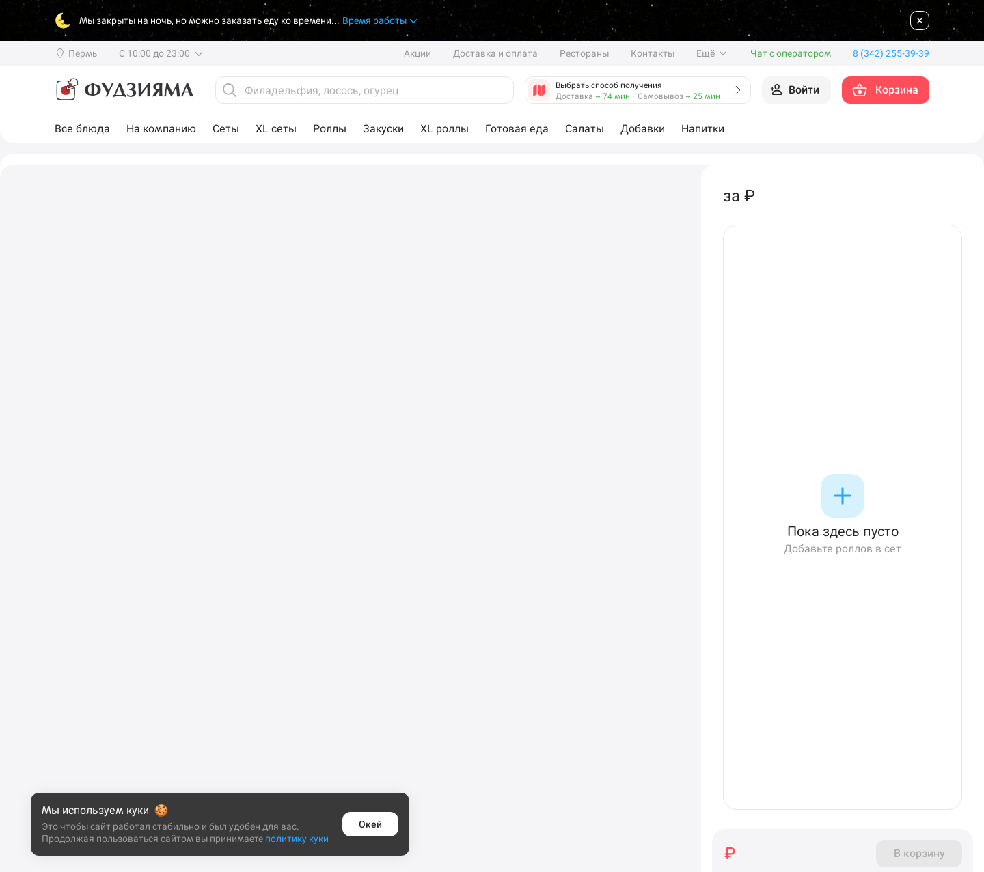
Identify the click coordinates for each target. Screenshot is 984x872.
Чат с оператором (790, 53)
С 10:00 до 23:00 (161, 53)
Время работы (380, 21)
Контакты (652, 53)
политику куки (297, 838)
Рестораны (584, 53)
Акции (417, 53)
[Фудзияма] (124, 90)
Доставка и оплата (495, 53)
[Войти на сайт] (796, 90)
